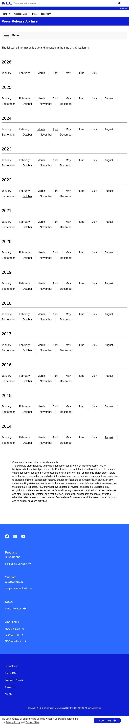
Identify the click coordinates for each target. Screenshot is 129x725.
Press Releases (20, 14)
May (68, 98)
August (109, 190)
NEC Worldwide (13, 641)
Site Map (9, 694)
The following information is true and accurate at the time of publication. (44, 47)
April (55, 73)
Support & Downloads (16, 588)
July (94, 314)
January (6, 252)
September (8, 257)
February (24, 252)
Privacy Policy (13, 722)
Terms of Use (32, 722)
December (66, 103)
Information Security (14, 680)
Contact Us (10, 687)
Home (4, 14)
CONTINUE (105, 720)
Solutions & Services (16, 563)
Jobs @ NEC (12, 635)
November (46, 411)
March (41, 98)
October (27, 196)
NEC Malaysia (12, 628)
